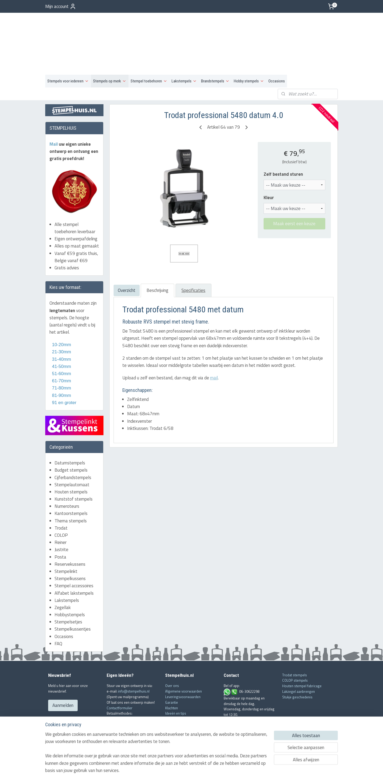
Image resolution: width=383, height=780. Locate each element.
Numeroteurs (67, 479)
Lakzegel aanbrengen (298, 665)
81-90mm (60, 368)
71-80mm (60, 361)
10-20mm (60, 318)
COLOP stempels (295, 654)
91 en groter (62, 376)
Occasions (276, 54)
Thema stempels (71, 494)
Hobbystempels (70, 588)
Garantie (171, 675)
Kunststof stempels (74, 472)
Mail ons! (231, 693)
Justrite (61, 523)
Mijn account (60, 6)
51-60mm (60, 347)
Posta (60, 530)
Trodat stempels (294, 648)
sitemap (174, 770)
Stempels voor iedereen (68, 54)
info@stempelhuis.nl (133, 665)
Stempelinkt (66, 545)
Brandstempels (215, 54)
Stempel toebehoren (149, 54)
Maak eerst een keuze (294, 197)
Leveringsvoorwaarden (183, 670)
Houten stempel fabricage (302, 659)
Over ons (172, 659)
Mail (54, 117)
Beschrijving (157, 264)
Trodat (61, 501)
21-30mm (60, 325)
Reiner (60, 516)
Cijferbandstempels (73, 450)
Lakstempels (184, 54)
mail (214, 351)
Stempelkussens (70, 552)
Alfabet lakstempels (74, 566)
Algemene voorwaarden (183, 665)
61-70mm (60, 354)
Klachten (171, 681)
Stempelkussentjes (73, 602)
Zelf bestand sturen (283, 148)
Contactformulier (119, 681)
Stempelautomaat (72, 458)
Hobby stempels (249, 54)
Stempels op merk (109, 54)
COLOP (61, 508)
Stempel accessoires (74, 559)
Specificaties (193, 264)
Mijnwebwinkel (239, 770)
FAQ (58, 617)
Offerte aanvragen (179, 698)
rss (182, 770)
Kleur (268, 171)
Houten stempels (71, 465)
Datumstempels (70, 436)
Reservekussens (70, 537)
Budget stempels (71, 443)
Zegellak (63, 580)
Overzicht (126, 264)
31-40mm (60, 332)
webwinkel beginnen (199, 770)
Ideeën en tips (175, 687)
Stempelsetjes (68, 595)
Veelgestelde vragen (181, 692)
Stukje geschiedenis (297, 670)
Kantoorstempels (71, 487)
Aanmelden (62, 679)
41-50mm (60, 339)
